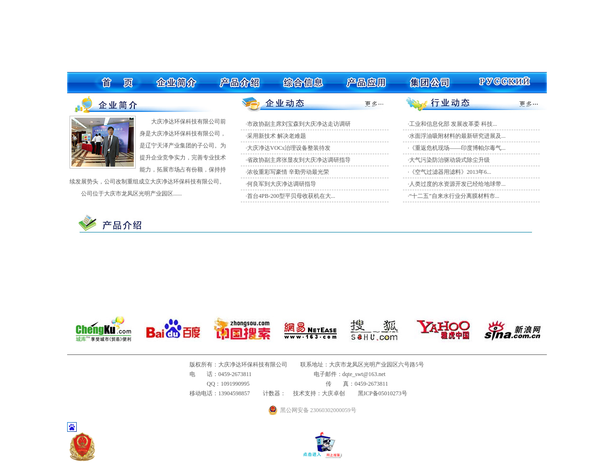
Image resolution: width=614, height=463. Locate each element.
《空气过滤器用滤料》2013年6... (450, 172)
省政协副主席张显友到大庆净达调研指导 (299, 160)
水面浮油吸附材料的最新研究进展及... (457, 136)
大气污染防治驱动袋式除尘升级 (449, 160)
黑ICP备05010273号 (382, 393)
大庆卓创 (333, 393)
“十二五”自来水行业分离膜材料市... (454, 196)
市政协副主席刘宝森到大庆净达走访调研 (299, 124)
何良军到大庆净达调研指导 (281, 184)
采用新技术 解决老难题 (276, 136)
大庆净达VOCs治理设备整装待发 (289, 148)
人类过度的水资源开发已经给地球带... (457, 184)
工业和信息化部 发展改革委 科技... (453, 124)
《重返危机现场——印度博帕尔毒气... (457, 148)
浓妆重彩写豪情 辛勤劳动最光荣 (288, 172)
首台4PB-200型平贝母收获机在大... (291, 196)
